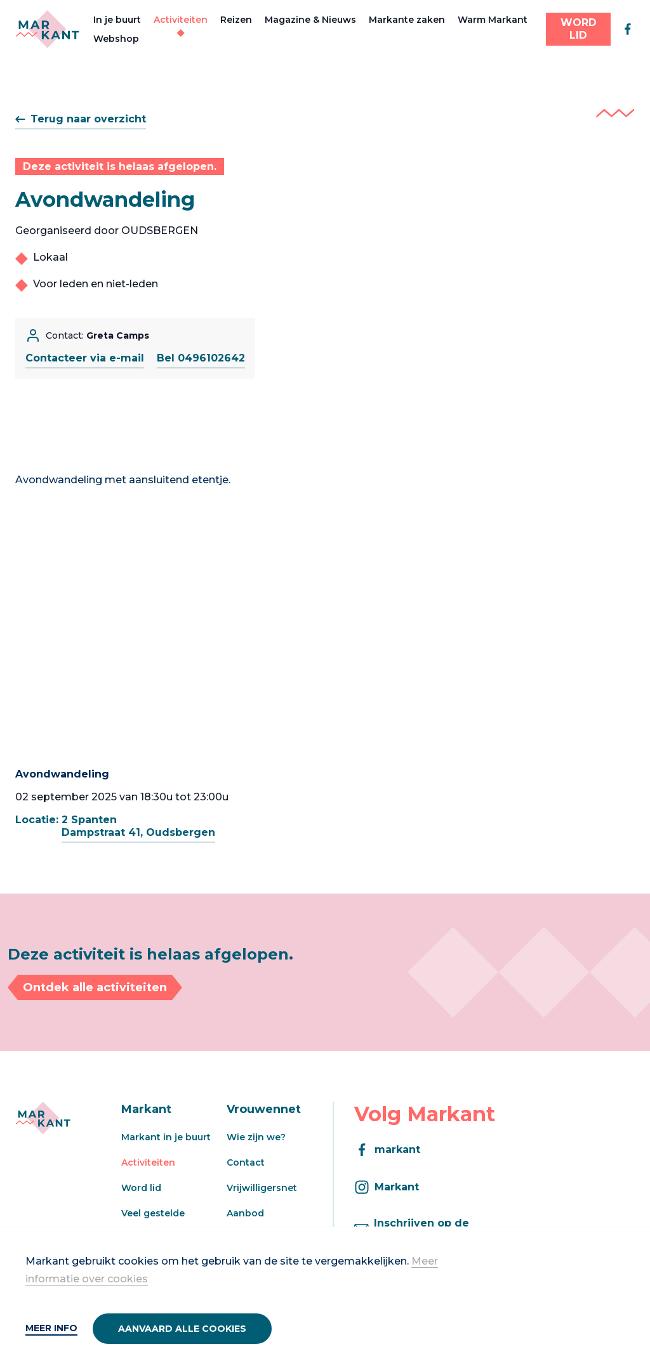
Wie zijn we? (256, 1137)
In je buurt (117, 19)
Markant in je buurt (166, 1137)
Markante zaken (407, 19)
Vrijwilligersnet (262, 1188)
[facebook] (628, 29)
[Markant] (47, 29)
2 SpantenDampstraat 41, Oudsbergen (138, 826)
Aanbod (245, 1213)
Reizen (236, 19)
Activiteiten (181, 19)
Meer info (51, 1328)
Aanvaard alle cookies (182, 1328)
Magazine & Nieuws (310, 19)
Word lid (141, 1188)
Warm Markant (492, 19)
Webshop (116, 38)
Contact (246, 1162)
